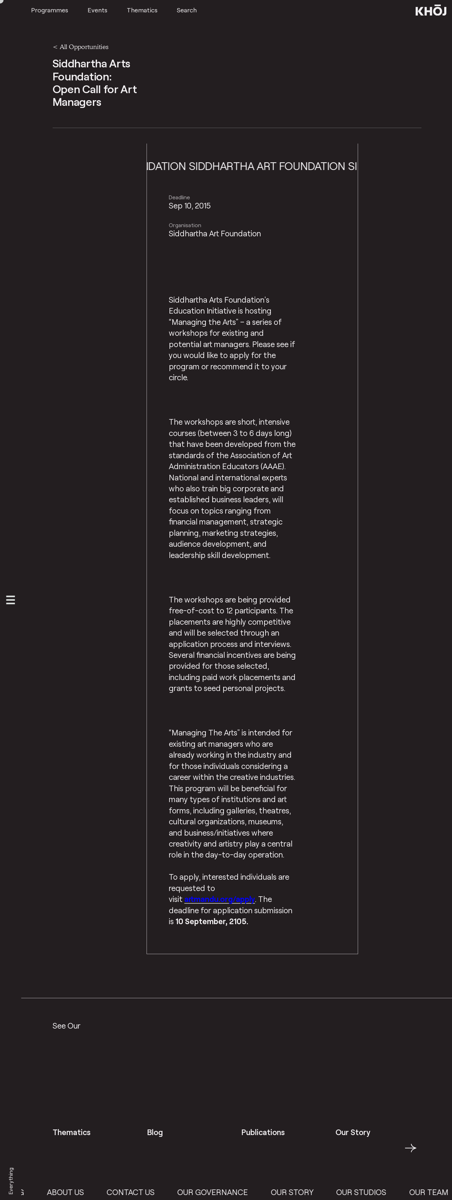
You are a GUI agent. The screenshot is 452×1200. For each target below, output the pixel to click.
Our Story (303, 1192)
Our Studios (372, 1192)
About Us (76, 1192)
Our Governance (224, 1192)
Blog (25, 1192)
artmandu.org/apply (219, 899)
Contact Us (142, 1192)
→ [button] (410, 1152)
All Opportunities (84, 46)
